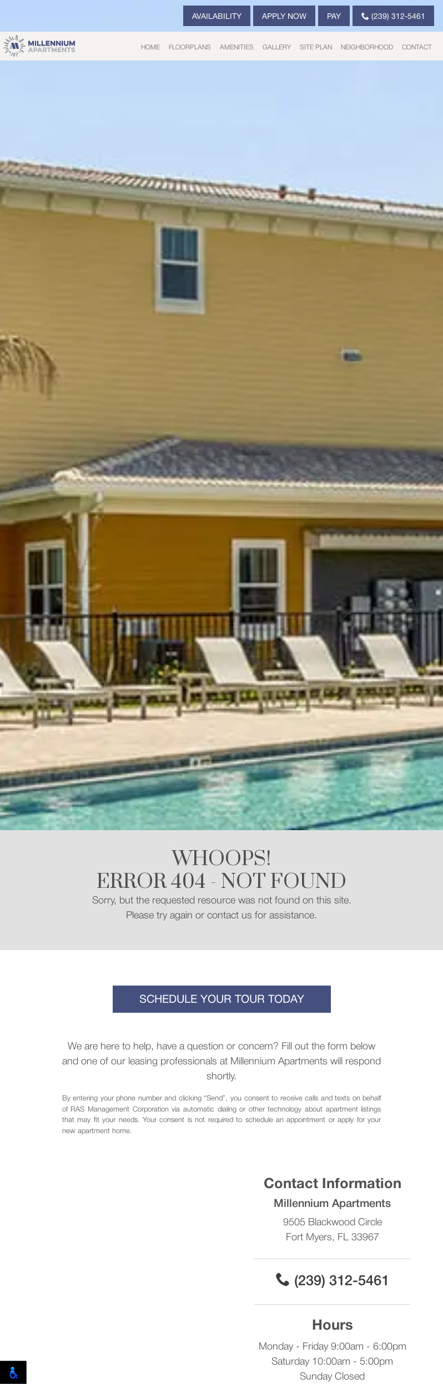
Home (150, 47)
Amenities (237, 47)
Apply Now (284, 17)
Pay (334, 17)
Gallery (277, 47)
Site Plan (316, 47)
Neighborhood (367, 47)
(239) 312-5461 (393, 16)
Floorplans (190, 47)
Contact (417, 47)
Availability (216, 17)
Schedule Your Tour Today (221, 1000)
